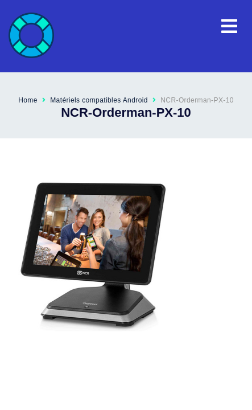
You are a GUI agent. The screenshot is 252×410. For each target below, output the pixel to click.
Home (28, 100)
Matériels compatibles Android (99, 100)
